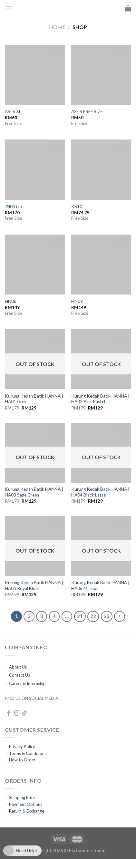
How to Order (22, 759)
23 (107, 616)
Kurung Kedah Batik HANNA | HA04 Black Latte (100, 492)
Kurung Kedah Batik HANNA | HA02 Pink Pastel (100, 398)
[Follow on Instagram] (16, 713)
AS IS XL (13, 111)
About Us (18, 667)
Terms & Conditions (27, 753)
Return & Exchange (26, 811)
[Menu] (9, 8)
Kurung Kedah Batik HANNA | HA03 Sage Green (34, 492)
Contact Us (19, 675)
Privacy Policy (22, 746)
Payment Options (25, 804)
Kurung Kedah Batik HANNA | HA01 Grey (34, 398)
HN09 (77, 301)
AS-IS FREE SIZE (87, 111)
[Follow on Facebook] (8, 713)
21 (80, 616)
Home (57, 27)
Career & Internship (27, 683)
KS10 (76, 206)
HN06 (10, 301)
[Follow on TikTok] (24, 713)
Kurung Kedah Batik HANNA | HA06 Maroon (100, 585)
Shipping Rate (22, 797)
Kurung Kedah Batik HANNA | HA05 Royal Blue (34, 585)
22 (93, 616)
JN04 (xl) (13, 206)
